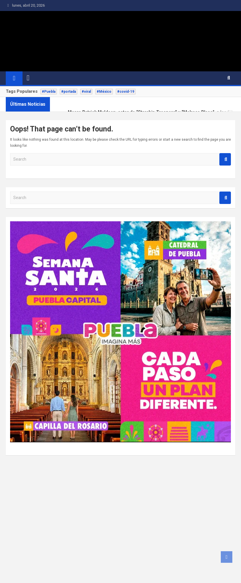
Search (225, 159)
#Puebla (48, 92)
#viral (86, 92)
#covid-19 (125, 92)
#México (104, 92)
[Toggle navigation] (28, 78)
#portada (68, 92)
